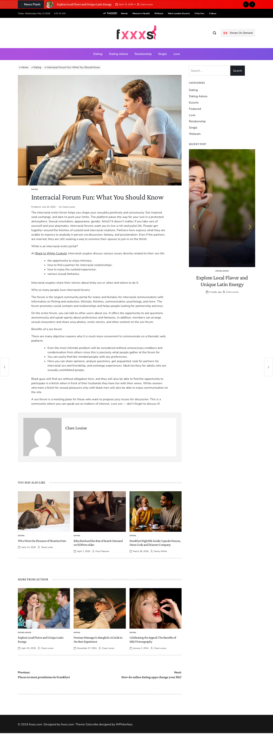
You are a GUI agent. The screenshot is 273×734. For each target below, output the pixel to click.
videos (207, 13)
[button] (246, 4)
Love (176, 54)
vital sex (194, 13)
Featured (195, 109)
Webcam (195, 134)
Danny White (160, 551)
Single (162, 54)
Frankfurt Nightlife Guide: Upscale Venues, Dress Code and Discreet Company (155, 543)
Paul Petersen (102, 551)
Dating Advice (118, 54)
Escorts (194, 103)
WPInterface (124, 724)
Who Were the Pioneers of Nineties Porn (42, 541)
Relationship (143, 54)
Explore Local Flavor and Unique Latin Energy (84, 4)
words (118, 13)
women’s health (135, 13)
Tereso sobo (47, 547)
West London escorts (173, 13)
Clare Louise (146, 4)
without (153, 13)
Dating (97, 54)
